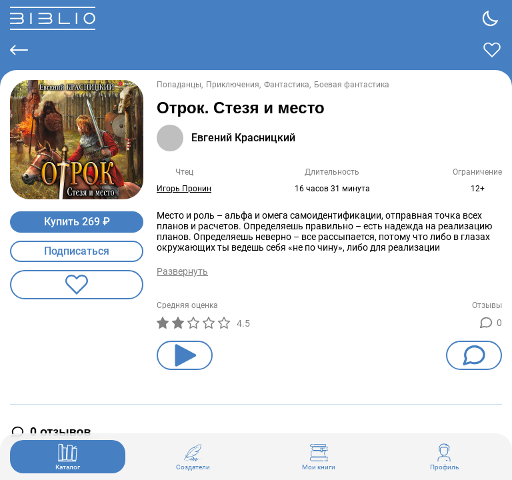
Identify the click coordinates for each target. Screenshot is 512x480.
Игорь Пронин (184, 188)
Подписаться (76, 251)
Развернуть (182, 271)
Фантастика (286, 84)
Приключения (232, 84)
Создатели (193, 457)
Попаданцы (179, 84)
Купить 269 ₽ (77, 221)
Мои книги (318, 457)
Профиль (444, 457)
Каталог (67, 457)
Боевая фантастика (351, 84)
